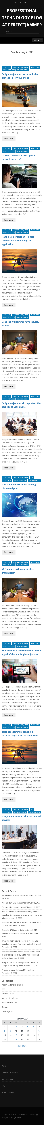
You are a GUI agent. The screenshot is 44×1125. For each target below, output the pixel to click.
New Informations (22, 70)
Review (5, 1007)
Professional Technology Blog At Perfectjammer (22, 17)
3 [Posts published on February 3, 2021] (16, 1027)
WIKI (4, 1066)
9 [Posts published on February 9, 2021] (10, 1031)
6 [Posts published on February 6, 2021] (33, 1027)
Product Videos (8, 1092)
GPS (32, 477)
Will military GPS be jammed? (14, 903)
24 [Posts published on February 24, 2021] (16, 1039)
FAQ (3, 1086)
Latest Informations (10, 1072)
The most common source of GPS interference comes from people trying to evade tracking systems (21, 955)
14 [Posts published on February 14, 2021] (39, 1031)
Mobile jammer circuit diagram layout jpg (20, 895)
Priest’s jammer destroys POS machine (18, 970)
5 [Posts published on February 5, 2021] (27, 1027)
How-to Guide (35, 67)
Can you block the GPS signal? (14, 907)
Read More (8, 139)
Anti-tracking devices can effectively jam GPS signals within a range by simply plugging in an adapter (22, 915)
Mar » (24, 1046)
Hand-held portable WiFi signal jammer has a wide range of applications (18, 241)
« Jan (19, 1046)
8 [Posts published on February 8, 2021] (4, 1031)
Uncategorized (8, 1011)
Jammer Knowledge (9, 70)
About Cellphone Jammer (20, 67)
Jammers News (8, 1079)
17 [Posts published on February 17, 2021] (16, 1035)
